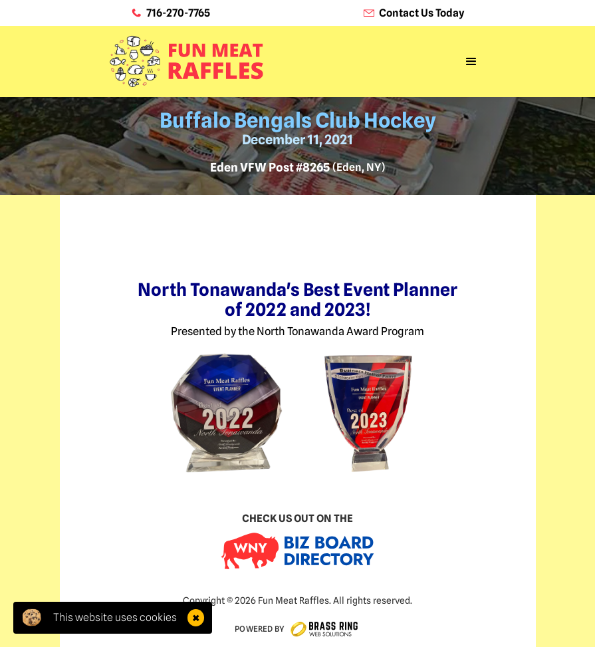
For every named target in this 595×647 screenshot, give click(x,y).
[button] (471, 62)
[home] (186, 62)
